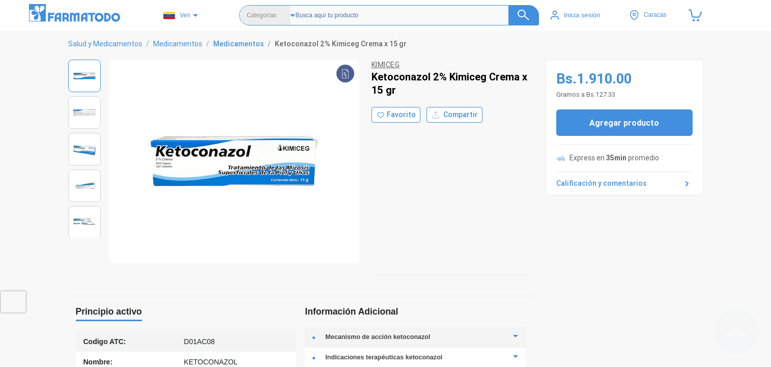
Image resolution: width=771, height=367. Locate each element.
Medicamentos (177, 43)
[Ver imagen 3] (84, 149)
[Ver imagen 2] (84, 112)
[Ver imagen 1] (84, 76)
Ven (176, 15)
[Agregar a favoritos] (396, 115)
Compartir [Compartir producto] (454, 115)
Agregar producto (624, 123)
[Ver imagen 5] (84, 222)
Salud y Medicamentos (105, 43)
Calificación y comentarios (624, 184)
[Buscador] (410, 15)
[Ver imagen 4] (84, 186)
